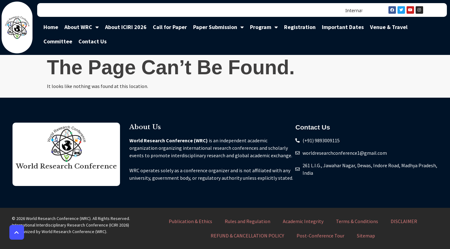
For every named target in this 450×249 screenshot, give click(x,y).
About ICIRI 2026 (126, 27)
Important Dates (343, 27)
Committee (57, 41)
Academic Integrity (303, 221)
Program (264, 27)
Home (50, 27)
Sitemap (366, 235)
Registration (300, 27)
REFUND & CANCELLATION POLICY (247, 235)
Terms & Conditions (357, 221)
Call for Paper (170, 27)
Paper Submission (218, 27)
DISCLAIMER (404, 221)
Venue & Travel (389, 27)
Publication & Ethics (190, 221)
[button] (16, 232)
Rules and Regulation (247, 221)
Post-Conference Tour (320, 235)
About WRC (81, 27)
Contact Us (92, 41)
